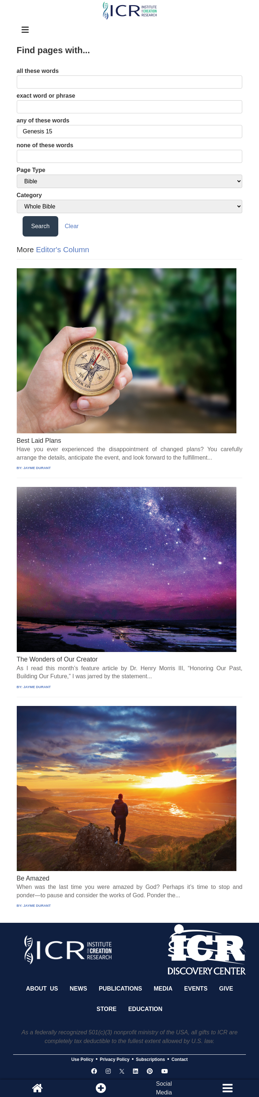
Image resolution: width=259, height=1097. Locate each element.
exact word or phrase (46, 96)
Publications (120, 988)
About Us (42, 988)
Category (29, 195)
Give (226, 988)
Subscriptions (150, 1059)
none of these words (45, 145)
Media (163, 988)
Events (196, 988)
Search (40, 226)
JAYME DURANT (37, 468)
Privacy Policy (114, 1059)
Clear (72, 226)
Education (145, 1009)
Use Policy (82, 1059)
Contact (180, 1059)
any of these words (43, 120)
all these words (38, 71)
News (78, 988)
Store (107, 1009)
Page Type (31, 170)
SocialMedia (164, 1088)
